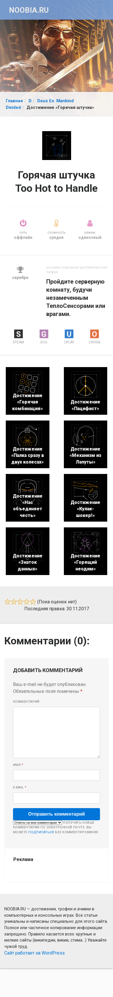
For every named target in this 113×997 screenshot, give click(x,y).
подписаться (41, 832)
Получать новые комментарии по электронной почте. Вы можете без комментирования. (56, 827)
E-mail (20, 787)
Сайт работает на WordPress (34, 953)
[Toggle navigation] (100, 8)
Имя (18, 765)
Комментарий (26, 702)
